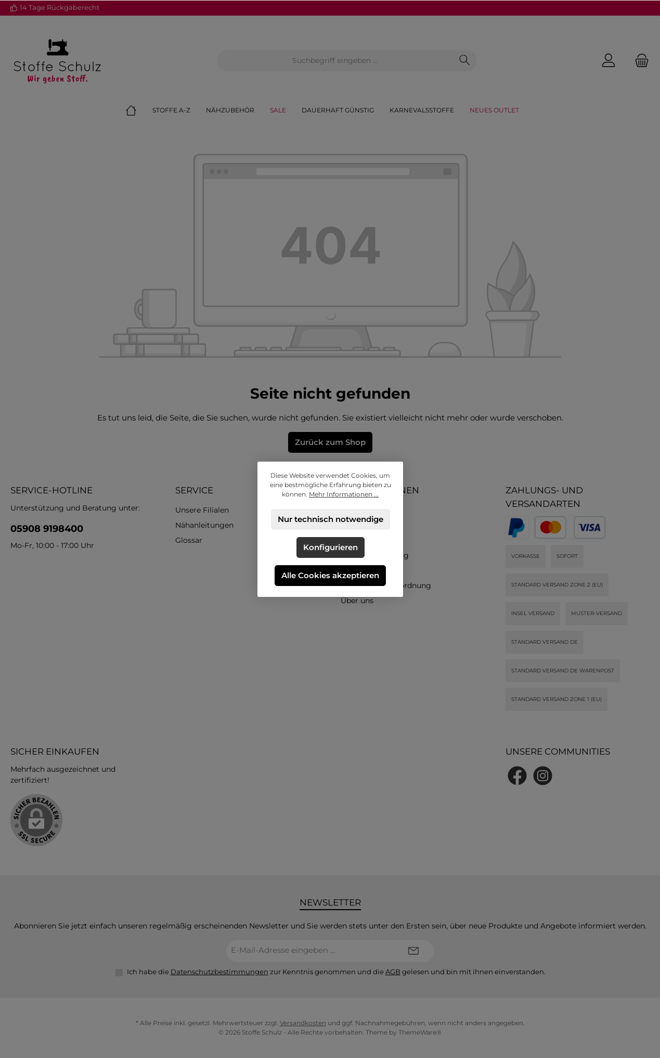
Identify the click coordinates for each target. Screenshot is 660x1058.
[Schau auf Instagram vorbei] (542, 775)
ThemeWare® (420, 1032)
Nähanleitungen (204, 525)
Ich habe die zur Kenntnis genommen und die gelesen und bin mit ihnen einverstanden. (336, 971)
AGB (392, 971)
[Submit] (413, 951)
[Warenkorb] (639, 60)
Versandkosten (303, 1023)
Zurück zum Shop (330, 442)
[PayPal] (517, 527)
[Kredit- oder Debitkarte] (570, 527)
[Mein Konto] (608, 60)
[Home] (138, 110)
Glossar (188, 540)
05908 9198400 (46, 528)
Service (194, 490)
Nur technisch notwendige (330, 519)
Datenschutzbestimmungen (219, 971)
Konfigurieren (330, 547)
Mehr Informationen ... (344, 494)
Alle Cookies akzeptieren (330, 575)
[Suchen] (464, 60)
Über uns (357, 600)
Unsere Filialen (202, 510)
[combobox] (335, 60)
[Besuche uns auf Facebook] (517, 775)
